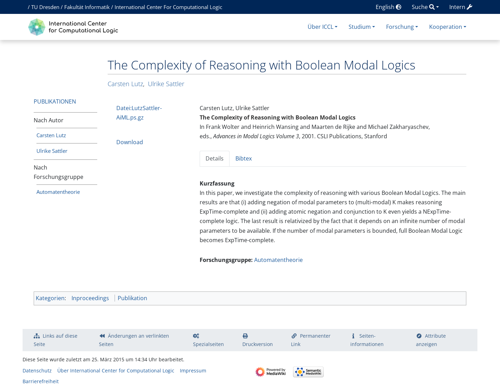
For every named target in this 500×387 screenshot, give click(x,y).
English (388, 7)
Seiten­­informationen (367, 339)
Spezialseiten (208, 344)
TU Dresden (45, 6)
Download (129, 142)
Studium (360, 27)
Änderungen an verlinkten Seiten (134, 339)
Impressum (193, 370)
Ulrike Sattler (51, 150)
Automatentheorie (58, 191)
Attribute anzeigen (431, 339)
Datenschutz (37, 370)
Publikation (132, 298)
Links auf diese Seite (55, 339)
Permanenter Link (311, 339)
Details (215, 158)
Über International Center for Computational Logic (115, 370)
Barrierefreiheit (41, 381)
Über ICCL (320, 27)
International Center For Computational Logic (168, 6)
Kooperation (445, 27)
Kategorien (50, 298)
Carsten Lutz (51, 135)
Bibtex (243, 158)
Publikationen (55, 101)
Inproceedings (90, 298)
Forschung (400, 27)
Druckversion (257, 344)
